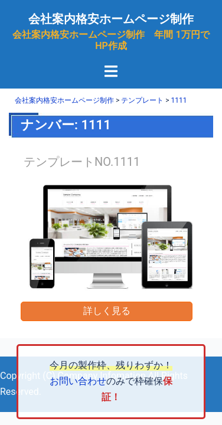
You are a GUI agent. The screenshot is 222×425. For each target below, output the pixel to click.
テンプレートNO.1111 (82, 162)
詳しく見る (106, 310)
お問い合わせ (78, 381)
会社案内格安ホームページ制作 (111, 19)
